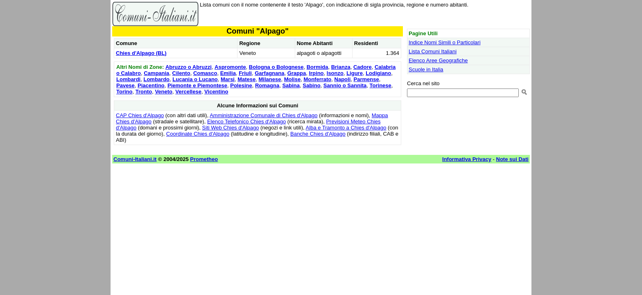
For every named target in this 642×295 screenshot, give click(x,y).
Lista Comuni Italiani (433, 51)
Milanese (270, 79)
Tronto (144, 91)
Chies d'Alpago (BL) (141, 53)
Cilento (181, 73)
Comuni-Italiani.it (134, 159)
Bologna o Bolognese (276, 67)
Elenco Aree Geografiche (438, 60)
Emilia (228, 73)
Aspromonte (230, 67)
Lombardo (156, 79)
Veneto (163, 91)
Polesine (241, 85)
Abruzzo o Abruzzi (188, 67)
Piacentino (151, 85)
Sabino (311, 85)
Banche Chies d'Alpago (318, 134)
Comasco (205, 73)
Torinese (380, 85)
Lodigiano (378, 73)
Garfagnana (269, 73)
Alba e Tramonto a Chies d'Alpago (346, 128)
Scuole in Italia (426, 69)
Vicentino (216, 91)
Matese (246, 79)
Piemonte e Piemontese (197, 85)
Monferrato (317, 79)
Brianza (340, 67)
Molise (292, 79)
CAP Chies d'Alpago (140, 115)
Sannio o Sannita (344, 85)
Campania (156, 73)
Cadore (362, 67)
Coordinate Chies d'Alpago (197, 134)
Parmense (366, 79)
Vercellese (188, 91)
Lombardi (128, 79)
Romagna (267, 85)
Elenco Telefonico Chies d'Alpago (246, 121)
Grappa (296, 73)
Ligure (354, 73)
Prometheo (204, 159)
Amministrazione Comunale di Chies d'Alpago (263, 115)
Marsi (228, 79)
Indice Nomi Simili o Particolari (445, 42)
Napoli (343, 79)
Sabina (291, 85)
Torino (124, 91)
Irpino (316, 73)
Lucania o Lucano (195, 79)
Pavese (125, 85)
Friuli (245, 73)
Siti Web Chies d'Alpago (230, 128)
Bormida (317, 67)
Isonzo (335, 73)
